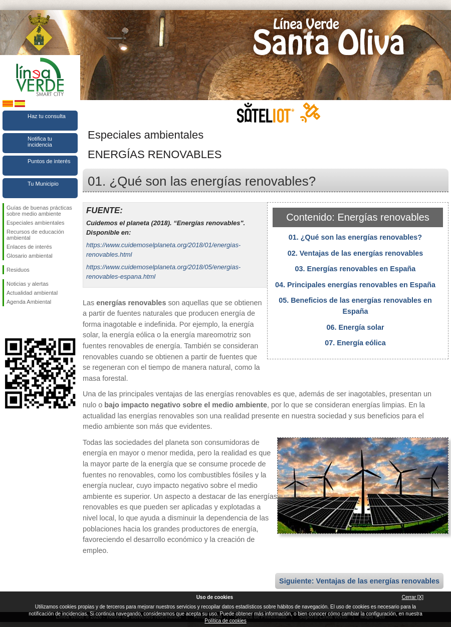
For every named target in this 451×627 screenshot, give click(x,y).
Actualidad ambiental (32, 293)
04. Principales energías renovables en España (355, 285)
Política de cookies (225, 620)
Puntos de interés (49, 161)
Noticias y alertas (28, 284)
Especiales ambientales (36, 223)
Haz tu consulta (47, 116)
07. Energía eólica (355, 343)
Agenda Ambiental (29, 302)
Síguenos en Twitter (25, 322)
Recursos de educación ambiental (35, 235)
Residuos (18, 270)
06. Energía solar (355, 327)
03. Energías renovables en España (355, 269)
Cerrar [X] (412, 597)
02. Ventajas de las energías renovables (355, 253)
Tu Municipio (43, 184)
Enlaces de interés (29, 247)
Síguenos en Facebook (9, 322)
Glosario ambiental (30, 256)
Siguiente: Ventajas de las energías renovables (359, 581)
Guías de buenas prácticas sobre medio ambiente (39, 211)
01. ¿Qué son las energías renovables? (355, 237)
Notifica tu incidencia (40, 142)
